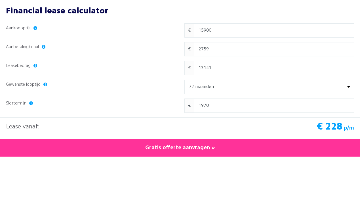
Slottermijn (19, 103)
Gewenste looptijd (26, 85)
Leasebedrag (21, 66)
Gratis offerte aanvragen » (180, 148)
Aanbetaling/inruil (25, 47)
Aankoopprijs (21, 28)
